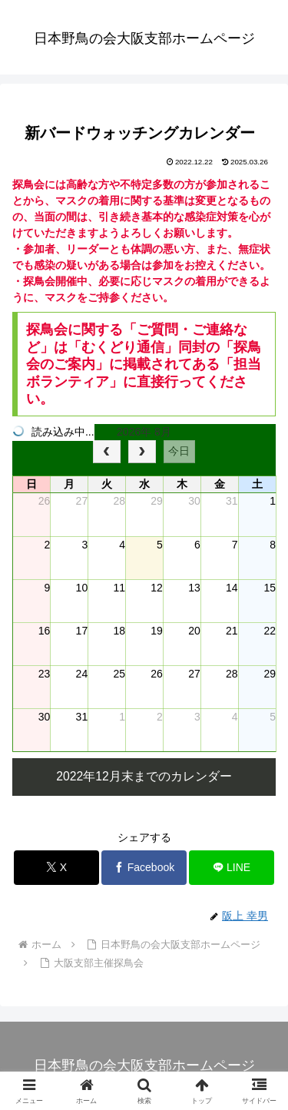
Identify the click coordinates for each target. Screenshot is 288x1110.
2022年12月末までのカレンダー (144, 776)
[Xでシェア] (56, 867)
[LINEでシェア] (231, 867)
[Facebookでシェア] (144, 867)
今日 (179, 451)
